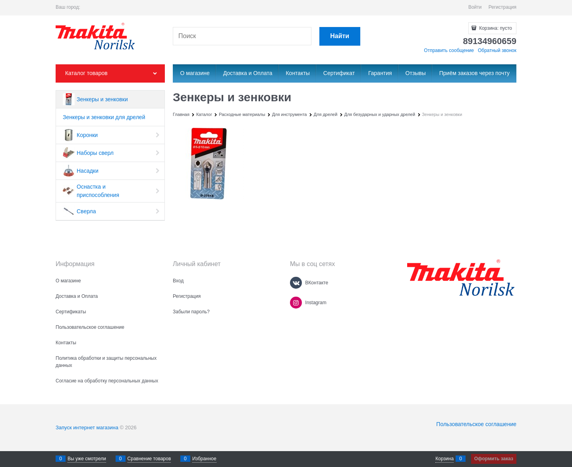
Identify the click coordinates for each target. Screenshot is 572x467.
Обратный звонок (497, 50)
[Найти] (339, 36)
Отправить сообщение (449, 50)
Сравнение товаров (149, 458)
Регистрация (502, 7)
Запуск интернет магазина (87, 427)
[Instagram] (296, 303)
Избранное (204, 458)
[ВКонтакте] (296, 283)
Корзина (444, 458)
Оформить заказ (493, 458)
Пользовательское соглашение (476, 424)
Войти (475, 7)
